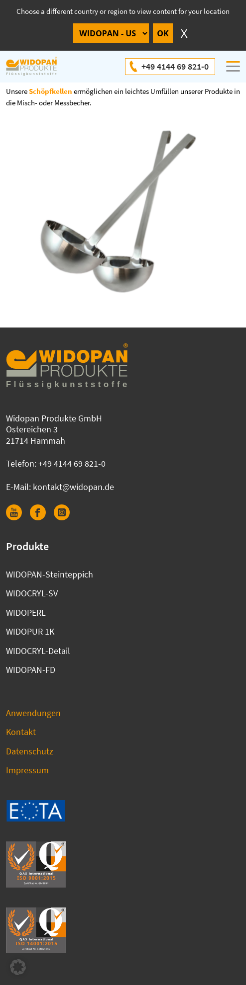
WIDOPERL (26, 612)
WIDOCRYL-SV (32, 593)
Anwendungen (33, 713)
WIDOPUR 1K (30, 631)
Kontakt (21, 732)
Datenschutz (29, 751)
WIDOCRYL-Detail (38, 651)
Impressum (27, 770)
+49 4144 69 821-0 (175, 66)
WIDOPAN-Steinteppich (49, 574)
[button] (18, 967)
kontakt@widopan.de (73, 486)
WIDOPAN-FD (30, 669)
